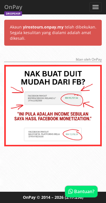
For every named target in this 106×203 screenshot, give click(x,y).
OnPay (13, 8)
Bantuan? (81, 191)
